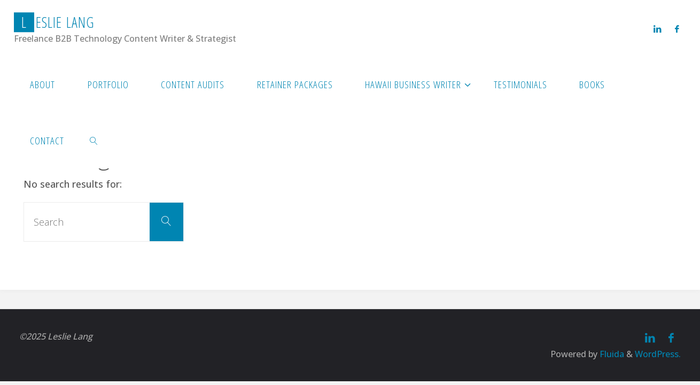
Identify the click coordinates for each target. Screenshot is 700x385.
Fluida (610, 354)
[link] (94, 140)
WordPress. (658, 354)
